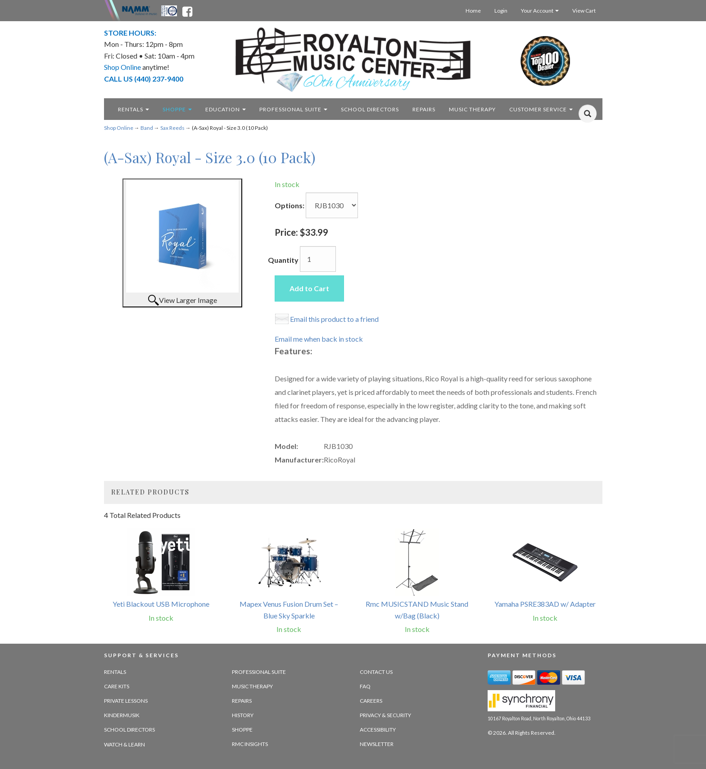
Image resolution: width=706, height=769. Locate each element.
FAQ (365, 686)
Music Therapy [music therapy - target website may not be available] (472, 109)
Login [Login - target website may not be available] (500, 10)
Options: (289, 205)
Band (146, 127)
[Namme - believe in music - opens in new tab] (139, 10)
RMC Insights (250, 744)
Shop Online (118, 127)
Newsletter (377, 744)
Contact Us (376, 671)
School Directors (129, 729)
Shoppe (177, 109)
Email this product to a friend (334, 319)
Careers (371, 700)
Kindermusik (122, 715)
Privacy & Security (385, 715)
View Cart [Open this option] (584, 10)
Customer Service (541, 109)
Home (473, 10)
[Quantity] (318, 259)
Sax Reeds (172, 127)
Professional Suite (293, 109)
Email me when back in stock (319, 338)
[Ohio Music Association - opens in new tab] (169, 10)
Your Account (540, 10)
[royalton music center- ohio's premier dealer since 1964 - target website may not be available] (353, 60)
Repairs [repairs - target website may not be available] (423, 109)
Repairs (242, 700)
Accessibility (378, 729)
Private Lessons (126, 700)
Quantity (283, 260)
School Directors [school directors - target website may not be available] (370, 109)
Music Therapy (252, 686)
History (242, 715)
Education (225, 109)
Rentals (133, 109)
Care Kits (116, 686)
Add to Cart (309, 288)
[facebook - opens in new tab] (187, 10)
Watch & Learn (124, 744)
